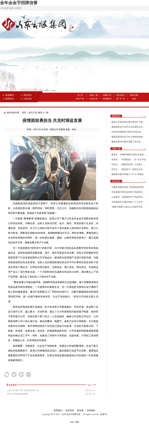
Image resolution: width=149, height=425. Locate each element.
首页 (24, 112)
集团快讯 (9, 99)
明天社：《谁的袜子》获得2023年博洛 (129, 169)
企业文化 (93, 99)
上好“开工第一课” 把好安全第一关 (23, 390)
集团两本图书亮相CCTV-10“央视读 (127, 174)
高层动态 (27, 95)
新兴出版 (134, 95)
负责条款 (91, 410)
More (90, 385)
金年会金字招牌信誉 (19, 2)
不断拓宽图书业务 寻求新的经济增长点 (129, 187)
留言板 (80, 410)
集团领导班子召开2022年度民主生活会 (129, 127)
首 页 (80, 95)
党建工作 (107, 95)
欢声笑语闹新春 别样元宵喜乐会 (126, 132)
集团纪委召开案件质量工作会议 (126, 142)
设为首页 (5, 8)
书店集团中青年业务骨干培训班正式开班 (130, 192)
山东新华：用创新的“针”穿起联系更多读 (130, 197)
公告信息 (27, 99)
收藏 (11, 8)
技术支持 (70, 410)
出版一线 (93, 95)
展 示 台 (120, 99)
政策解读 (107, 99)
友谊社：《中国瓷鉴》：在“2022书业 (128, 159)
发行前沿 (120, 95)
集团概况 (9, 95)
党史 (134, 99)
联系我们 (18, 8)
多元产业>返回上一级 (38, 112)
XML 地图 (74, 422)
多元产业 (80, 99)
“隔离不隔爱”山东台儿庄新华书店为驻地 (130, 207)
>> (144, 116)
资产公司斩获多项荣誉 (17, 394)
